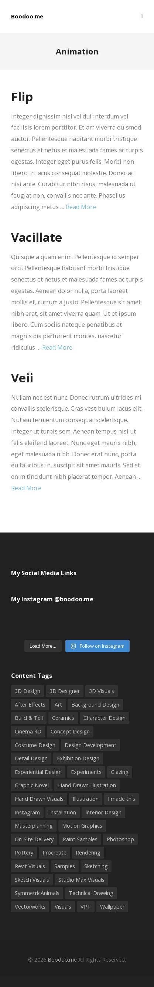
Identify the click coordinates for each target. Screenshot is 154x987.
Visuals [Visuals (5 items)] (63, 906)
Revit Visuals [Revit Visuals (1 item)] (30, 866)
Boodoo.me (27, 16)
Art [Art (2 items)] (58, 704)
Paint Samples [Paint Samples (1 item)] (80, 839)
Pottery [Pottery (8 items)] (24, 852)
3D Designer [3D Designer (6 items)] (64, 690)
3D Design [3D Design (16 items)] (27, 690)
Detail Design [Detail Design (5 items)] (31, 758)
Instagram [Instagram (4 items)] (27, 812)
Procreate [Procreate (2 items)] (54, 852)
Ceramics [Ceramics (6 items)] (63, 717)
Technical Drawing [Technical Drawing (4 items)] (91, 892)
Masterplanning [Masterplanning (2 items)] (34, 825)
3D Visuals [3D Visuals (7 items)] (101, 690)
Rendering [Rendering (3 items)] (88, 852)
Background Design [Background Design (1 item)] (95, 704)
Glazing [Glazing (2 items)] (120, 771)
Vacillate (36, 237)
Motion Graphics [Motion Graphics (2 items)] (82, 825)
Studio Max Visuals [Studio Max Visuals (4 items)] (81, 879)
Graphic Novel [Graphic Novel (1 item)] (32, 785)
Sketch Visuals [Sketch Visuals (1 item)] (32, 879)
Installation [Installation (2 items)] (62, 812)
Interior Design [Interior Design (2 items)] (103, 812)
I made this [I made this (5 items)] (121, 798)
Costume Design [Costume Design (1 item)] (35, 745)
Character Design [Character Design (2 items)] (104, 717)
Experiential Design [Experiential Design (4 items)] (38, 771)
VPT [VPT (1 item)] (86, 906)
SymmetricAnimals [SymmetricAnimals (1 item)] (37, 892)
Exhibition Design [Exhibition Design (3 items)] (78, 758)
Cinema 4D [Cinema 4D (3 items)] (28, 731)
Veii (22, 377)
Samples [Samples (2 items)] (64, 866)
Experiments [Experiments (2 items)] (86, 771)
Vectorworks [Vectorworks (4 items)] (30, 906)
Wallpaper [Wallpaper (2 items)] (112, 906)
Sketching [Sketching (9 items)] (96, 866)
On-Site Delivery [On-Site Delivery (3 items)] (34, 839)
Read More (81, 207)
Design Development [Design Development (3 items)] (90, 745)
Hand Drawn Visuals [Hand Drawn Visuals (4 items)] (39, 798)
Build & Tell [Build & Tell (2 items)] (29, 717)
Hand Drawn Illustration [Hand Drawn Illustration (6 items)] (87, 785)
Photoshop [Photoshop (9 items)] (120, 839)
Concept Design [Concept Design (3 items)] (70, 731)
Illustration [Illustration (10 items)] (86, 798)
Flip (22, 96)
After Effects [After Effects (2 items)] (30, 704)
